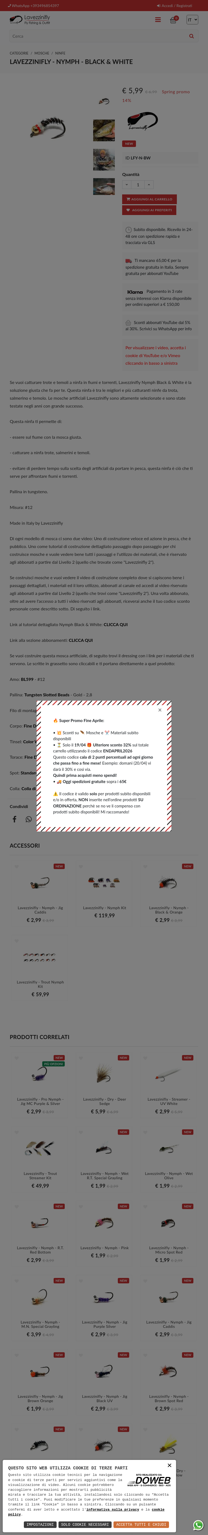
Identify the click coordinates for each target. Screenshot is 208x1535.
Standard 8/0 (57, 710)
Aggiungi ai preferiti (149, 210)
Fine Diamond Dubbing (46, 725)
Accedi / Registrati (174, 5)
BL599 (27, 679)
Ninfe (60, 53)
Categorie (19, 53)
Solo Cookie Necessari (85, 1524)
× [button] (169, 1466)
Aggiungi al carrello (149, 199)
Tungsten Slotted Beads (47, 694)
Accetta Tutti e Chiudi (141, 1524)
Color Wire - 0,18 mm (43, 741)
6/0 (78, 710)
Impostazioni (40, 1524)
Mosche (41, 53)
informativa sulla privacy (112, 1509)
